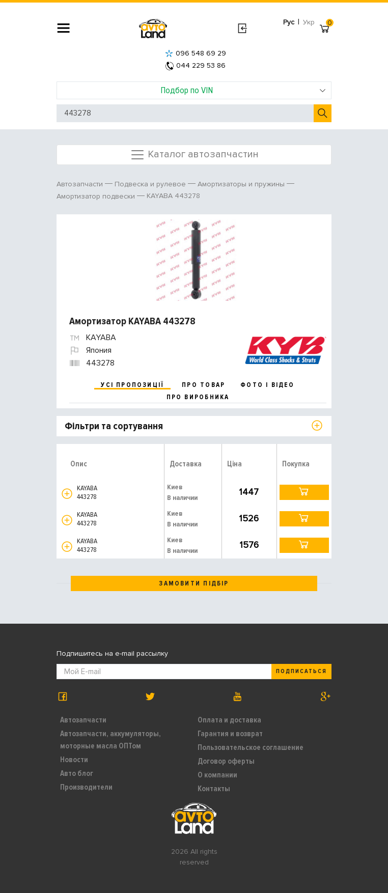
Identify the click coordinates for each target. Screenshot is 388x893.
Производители (86, 787)
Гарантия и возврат (230, 733)
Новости (74, 759)
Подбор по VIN (243, 90)
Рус (288, 22)
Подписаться (301, 671)
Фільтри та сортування (114, 426)
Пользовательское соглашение (250, 747)
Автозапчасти (83, 719)
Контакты (214, 788)
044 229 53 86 (195, 65)
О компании (217, 774)
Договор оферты (226, 761)
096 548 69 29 (195, 53)
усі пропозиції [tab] (132, 385)
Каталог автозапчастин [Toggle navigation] (194, 154)
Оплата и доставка (229, 719)
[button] (67, 493)
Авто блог (76, 773)
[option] (195, 260)
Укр (309, 22)
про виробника (198, 397)
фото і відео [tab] (267, 385)
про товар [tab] (203, 385)
